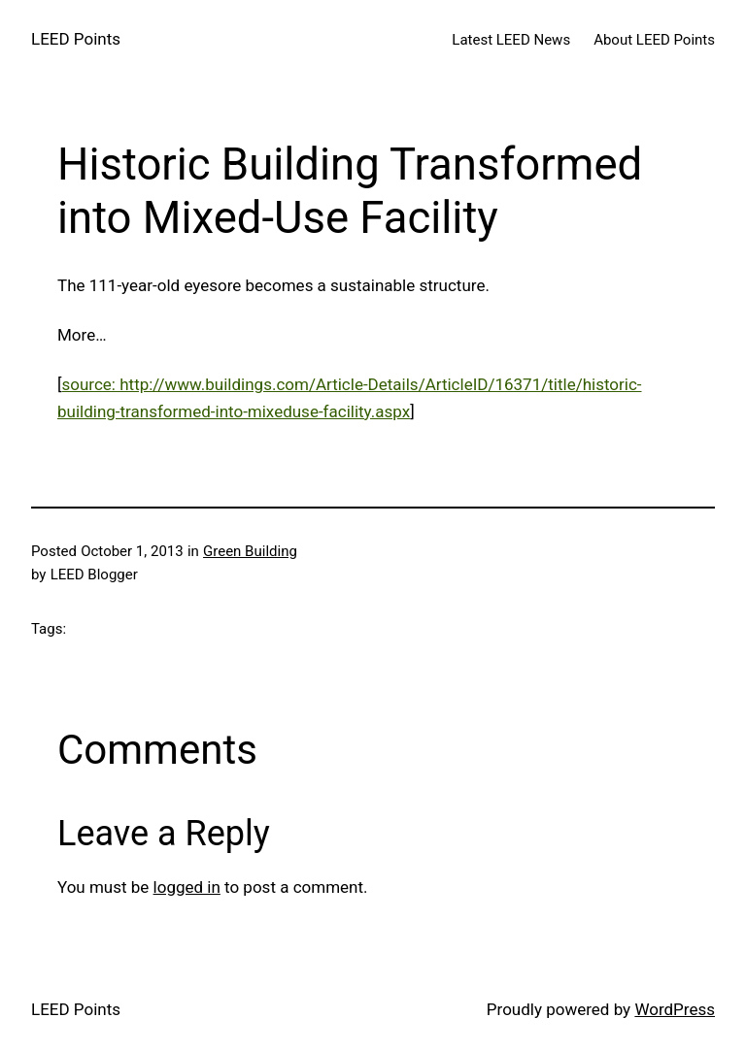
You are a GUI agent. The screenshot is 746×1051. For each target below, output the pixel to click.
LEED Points (75, 39)
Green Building (250, 551)
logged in (186, 887)
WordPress (674, 1009)
